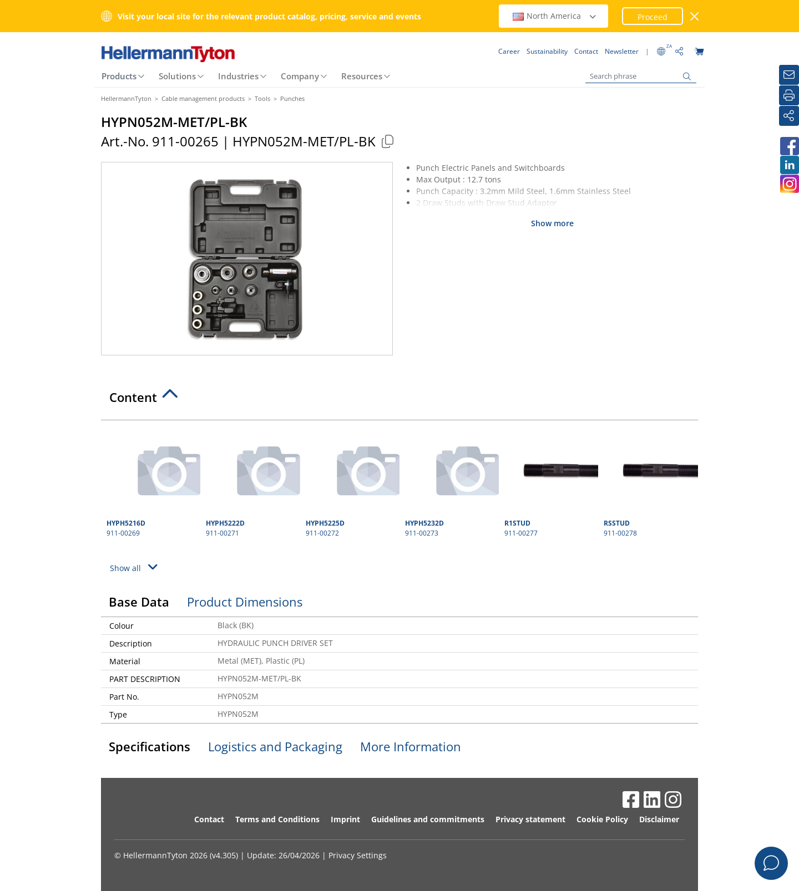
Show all (135, 567)
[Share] (789, 116)
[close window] (695, 16)
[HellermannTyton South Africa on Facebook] (789, 146)
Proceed (652, 17)
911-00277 (549, 482)
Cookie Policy (602, 819)
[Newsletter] (789, 75)
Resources (361, 76)
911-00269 (152, 482)
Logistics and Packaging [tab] (275, 746)
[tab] (399, 400)
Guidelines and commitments (427, 819)
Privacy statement (530, 819)
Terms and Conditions (277, 819)
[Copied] (387, 141)
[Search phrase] (640, 76)
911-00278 (649, 482)
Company (300, 76)
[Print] (789, 95)
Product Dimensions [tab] (244, 601)
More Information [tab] (410, 746)
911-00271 (251, 482)
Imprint (345, 819)
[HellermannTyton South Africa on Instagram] (789, 184)
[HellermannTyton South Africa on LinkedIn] (789, 165)
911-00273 (450, 482)
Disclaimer (659, 819)
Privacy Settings (357, 855)
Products (119, 76)
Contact (209, 819)
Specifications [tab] (149, 746)
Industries (238, 76)
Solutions (177, 76)
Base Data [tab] (139, 601)
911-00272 (351, 482)
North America (555, 16)
